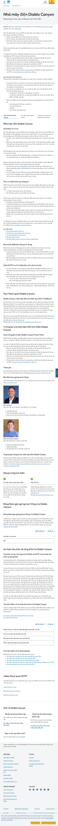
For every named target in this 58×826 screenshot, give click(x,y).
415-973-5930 (20, 737)
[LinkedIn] (37, 789)
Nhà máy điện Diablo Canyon (10, 116)
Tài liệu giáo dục (8, 767)
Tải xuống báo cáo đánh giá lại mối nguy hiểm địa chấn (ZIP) (24, 656)
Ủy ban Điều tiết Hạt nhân (24, 166)
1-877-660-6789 (16, 29)
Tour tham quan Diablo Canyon (27, 116)
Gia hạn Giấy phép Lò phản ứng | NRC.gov (24, 72)
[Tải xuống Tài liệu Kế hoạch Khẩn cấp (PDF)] (15, 724)
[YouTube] (41, 789)
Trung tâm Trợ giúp (8, 793)
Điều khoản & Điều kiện (21, 809)
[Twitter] (33, 789)
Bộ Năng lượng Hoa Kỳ (13, 237)
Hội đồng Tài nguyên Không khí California (18, 233)
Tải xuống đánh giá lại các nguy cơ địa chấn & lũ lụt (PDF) (23, 660)
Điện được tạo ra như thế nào (11, 691)
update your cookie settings (7, 820)
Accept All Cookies (35, 823)
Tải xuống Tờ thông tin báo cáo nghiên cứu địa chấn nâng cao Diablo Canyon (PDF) (30, 662)
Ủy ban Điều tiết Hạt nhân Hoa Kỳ (16, 235)
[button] (5, 2)
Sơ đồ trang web (21, 813)
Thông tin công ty (8, 761)
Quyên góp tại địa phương (11, 764)
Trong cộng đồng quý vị (10, 781)
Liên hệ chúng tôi (8, 790)
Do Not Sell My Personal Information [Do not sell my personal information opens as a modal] (44, 813)
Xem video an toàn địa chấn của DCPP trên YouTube (18, 615)
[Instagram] (44, 789)
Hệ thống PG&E (8, 778)
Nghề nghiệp (7, 775)
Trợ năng (5, 809)
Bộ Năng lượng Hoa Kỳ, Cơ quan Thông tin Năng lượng (22, 239)
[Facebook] (30, 789)
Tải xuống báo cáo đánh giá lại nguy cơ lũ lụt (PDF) (21, 658)
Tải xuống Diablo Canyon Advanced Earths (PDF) (21, 664)
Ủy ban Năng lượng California (15, 231)
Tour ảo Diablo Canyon (9, 687)
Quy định (37, 809)
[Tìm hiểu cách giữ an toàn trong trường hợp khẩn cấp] (43, 727)
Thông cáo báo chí (34, 761)
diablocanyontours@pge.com (33, 322)
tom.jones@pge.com (11, 382)
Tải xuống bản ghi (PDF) (10, 617)
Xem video (6, 497)
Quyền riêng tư (50, 809)
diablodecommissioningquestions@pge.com (38, 373)
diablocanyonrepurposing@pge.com (43, 495)
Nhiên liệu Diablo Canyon (10, 695)
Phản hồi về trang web (9, 796)
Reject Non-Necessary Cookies (48, 823)
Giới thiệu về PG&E (8, 757)
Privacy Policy (49, 818)
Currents (31, 757)
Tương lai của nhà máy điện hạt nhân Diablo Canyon (44, 116)
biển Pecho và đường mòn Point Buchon (19, 225)
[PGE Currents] (48, 789)
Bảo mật (5, 813)
